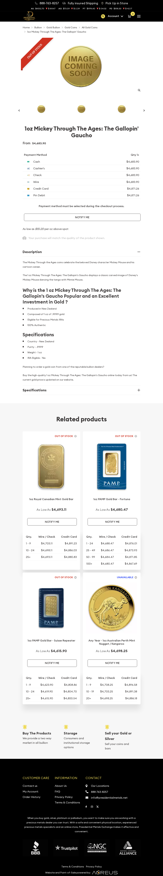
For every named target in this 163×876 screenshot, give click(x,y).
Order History (31, 797)
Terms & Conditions (67, 802)
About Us (61, 785)
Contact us (30, 785)
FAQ (57, 791)
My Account (30, 791)
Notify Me (82, 217)
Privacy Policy (64, 797)
